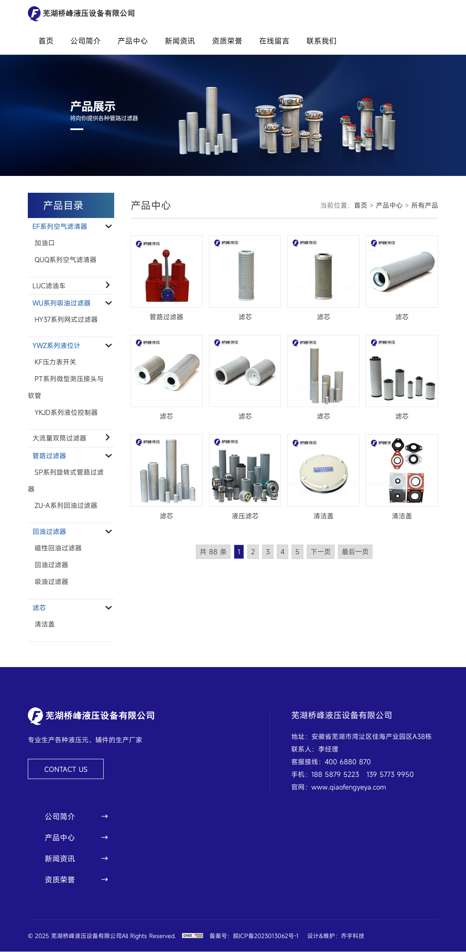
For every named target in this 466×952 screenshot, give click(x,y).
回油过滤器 (71, 532)
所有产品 (424, 205)
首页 (46, 41)
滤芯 (71, 608)
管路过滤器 (71, 455)
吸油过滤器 (51, 582)
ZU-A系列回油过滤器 (66, 506)
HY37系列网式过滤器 (66, 319)
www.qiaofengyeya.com (348, 787)
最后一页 (355, 551)
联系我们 (321, 41)
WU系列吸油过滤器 (71, 303)
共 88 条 (213, 551)
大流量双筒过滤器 (71, 438)
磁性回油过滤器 (58, 548)
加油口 (45, 243)
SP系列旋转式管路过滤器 (66, 481)
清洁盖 (45, 625)
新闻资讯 (180, 41)
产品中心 (133, 41)
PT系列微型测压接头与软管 (66, 388)
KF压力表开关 (55, 362)
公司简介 (85, 41)
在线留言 (274, 41)
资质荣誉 (227, 41)
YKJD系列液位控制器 (66, 412)
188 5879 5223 (335, 774)
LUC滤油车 (71, 286)
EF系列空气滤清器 (71, 226)
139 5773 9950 (390, 774)
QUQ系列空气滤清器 (65, 260)
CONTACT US (66, 769)
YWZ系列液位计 (71, 345)
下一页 (321, 551)
